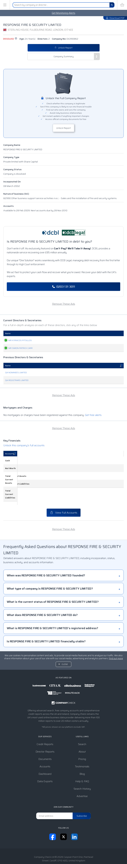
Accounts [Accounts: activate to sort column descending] (9, 453)
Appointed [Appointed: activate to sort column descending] (108, 333)
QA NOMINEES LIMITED (16, 372)
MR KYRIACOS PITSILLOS (16, 340)
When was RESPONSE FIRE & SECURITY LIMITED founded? (46, 558)
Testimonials (82, 749)
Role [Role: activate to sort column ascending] (48, 333)
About (82, 734)
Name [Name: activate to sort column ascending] (8, 333)
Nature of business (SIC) (16, 194)
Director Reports (45, 734)
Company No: (65, 39)
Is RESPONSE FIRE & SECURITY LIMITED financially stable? (46, 624)
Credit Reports (45, 727)
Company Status (12, 169)
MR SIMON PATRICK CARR (17, 348)
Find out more (116, 641)
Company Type (11, 157)
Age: (27, 39)
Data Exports (45, 764)
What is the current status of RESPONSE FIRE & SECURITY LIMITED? (53, 584)
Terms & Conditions (44, 851)
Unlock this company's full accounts (23, 445)
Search (82, 727)
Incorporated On (12, 181)
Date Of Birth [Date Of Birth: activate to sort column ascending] (85, 333)
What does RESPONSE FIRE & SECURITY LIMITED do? (42, 598)
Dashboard (45, 757)
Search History (82, 772)
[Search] (111, 5)
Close (65, 647)
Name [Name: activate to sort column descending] (8, 365)
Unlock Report (63, 47)
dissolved (10, 39)
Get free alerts (93, 415)
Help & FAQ (82, 764)
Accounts (8, 206)
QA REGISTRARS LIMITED (16, 380)
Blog (82, 757)
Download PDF (115, 18)
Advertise (82, 779)
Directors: (44, 39)
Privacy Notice (66, 851)
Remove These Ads (63, 304)
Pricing (82, 742)
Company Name (11, 145)
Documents (45, 742)
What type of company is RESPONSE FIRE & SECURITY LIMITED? (50, 571)
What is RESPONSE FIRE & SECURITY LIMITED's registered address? (52, 611)
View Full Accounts (63, 495)
